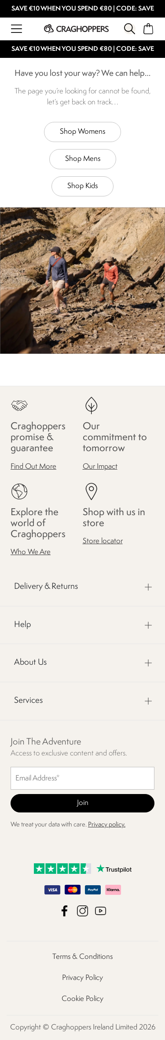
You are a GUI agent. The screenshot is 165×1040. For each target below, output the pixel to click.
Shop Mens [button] (82, 159)
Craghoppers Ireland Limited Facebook (64, 910)
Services (28, 700)
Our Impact (100, 466)
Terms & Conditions (82, 957)
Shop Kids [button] (82, 186)
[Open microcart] (148, 28)
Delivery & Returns (46, 586)
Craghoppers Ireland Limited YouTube (100, 910)
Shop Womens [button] (82, 131)
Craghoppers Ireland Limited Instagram (82, 910)
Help (22, 624)
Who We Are (31, 552)
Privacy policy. (106, 825)
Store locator (103, 541)
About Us (30, 662)
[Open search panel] (129, 28)
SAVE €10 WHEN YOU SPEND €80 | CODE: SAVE (82, 9)
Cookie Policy (82, 999)
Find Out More (33, 466)
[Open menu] (16, 28)
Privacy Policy (82, 978)
